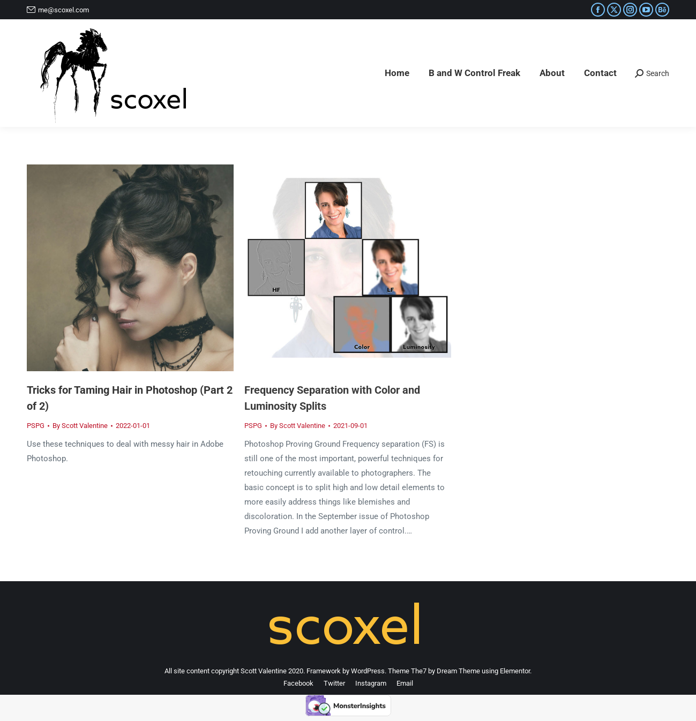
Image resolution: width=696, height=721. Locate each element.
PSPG (35, 426)
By (80, 426)
